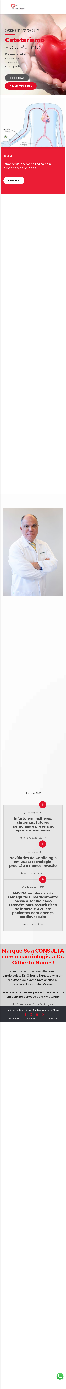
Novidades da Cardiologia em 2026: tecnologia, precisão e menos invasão (33, 862)
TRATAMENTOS (30, 1018)
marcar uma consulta (32, 971)
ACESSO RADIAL (13, 1018)
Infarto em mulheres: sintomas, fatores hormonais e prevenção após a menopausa (33, 824)
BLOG (43, 1018)
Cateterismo (30, 873)
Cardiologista (39, 838)
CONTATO (53, 1018)
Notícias (27, 838)
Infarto (30, 924)
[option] (33, 54)
